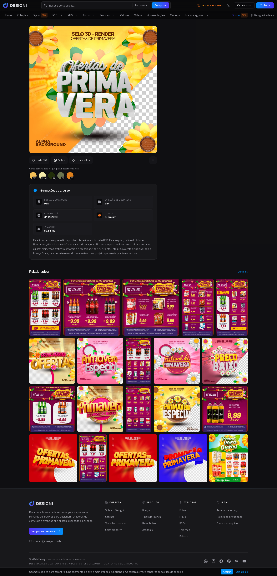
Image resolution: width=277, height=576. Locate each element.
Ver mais (243, 271)
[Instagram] (213, 561)
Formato (141, 5)
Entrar (265, 5)
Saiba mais (241, 572)
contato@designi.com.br (47, 541)
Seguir (238, 120)
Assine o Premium (210, 5)
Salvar (59, 160)
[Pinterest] (228, 561)
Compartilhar (81, 160)
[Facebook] (221, 561)
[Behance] (236, 561)
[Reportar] (153, 160)
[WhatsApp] (205, 561)
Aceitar (227, 572)
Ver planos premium (46, 531)
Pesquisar (160, 5)
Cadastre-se (244, 5)
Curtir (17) (39, 160)
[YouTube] (244, 561)
